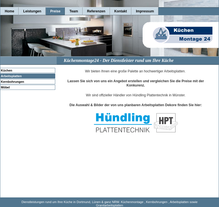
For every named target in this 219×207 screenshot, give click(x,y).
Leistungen (32, 11)
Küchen (6, 70)
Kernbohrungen (12, 81)
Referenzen (96, 11)
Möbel (5, 87)
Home (9, 11)
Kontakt (120, 11)
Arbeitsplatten (11, 76)
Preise (55, 11)
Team (73, 11)
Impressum (145, 11)
